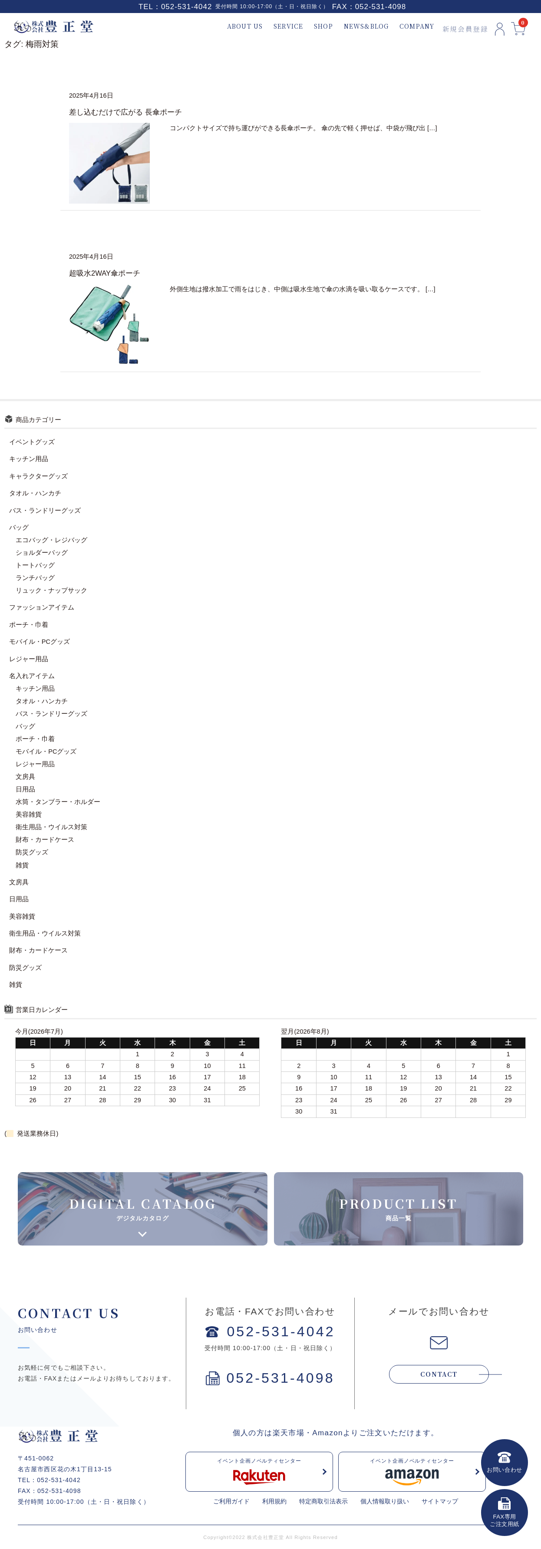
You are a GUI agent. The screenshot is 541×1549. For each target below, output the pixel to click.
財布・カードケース (45, 839)
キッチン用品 (28, 458)
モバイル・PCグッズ (39, 641)
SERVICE (278, 26)
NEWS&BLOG (356, 26)
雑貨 (22, 865)
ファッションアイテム (41, 607)
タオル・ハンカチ (35, 493)
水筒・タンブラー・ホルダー (58, 801)
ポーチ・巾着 (28, 624)
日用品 (25, 789)
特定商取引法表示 (323, 1501)
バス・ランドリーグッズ (45, 510)
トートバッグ (35, 565)
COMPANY (406, 26)
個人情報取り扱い (384, 1501)
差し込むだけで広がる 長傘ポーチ (125, 112)
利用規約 (274, 1501)
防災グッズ (32, 852)
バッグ (19, 527)
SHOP (313, 26)
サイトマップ (440, 1501)
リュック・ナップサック (51, 590)
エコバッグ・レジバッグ (51, 540)
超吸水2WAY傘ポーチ (104, 273)
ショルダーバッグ (42, 552)
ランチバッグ (35, 577)
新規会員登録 (455, 26)
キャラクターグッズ (38, 476)
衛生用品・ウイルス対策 (51, 827)
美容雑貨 (29, 814)
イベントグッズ (32, 441)
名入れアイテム (32, 675)
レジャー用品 (28, 659)
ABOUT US (235, 26)
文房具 (25, 776)
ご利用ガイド (231, 1501)
